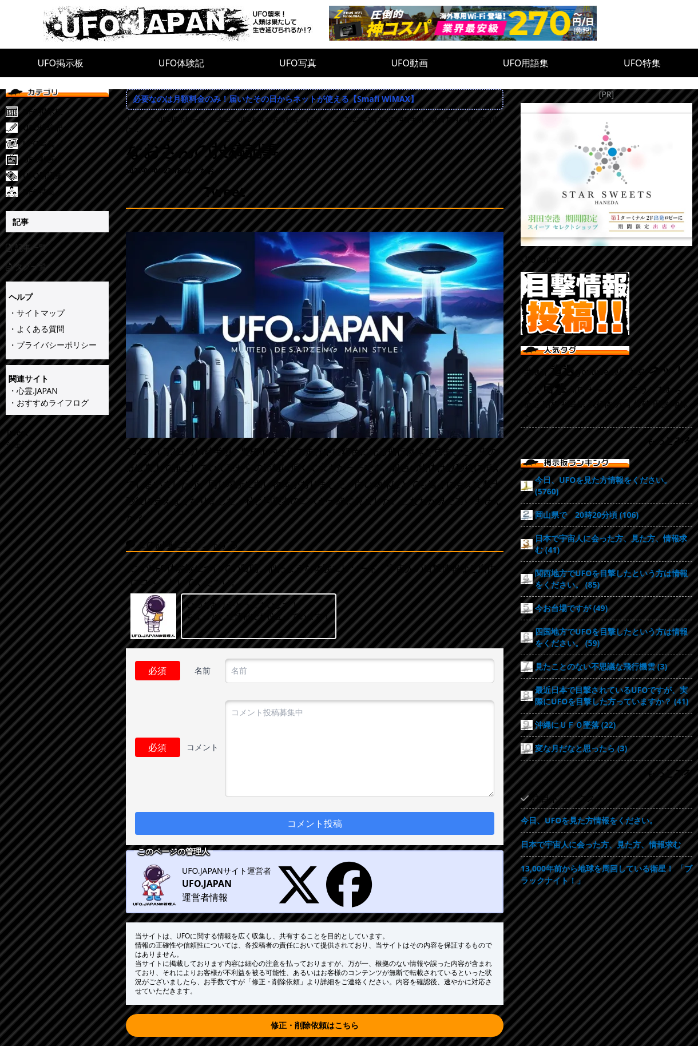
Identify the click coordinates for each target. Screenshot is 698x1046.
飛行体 (600, 403)
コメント (203, 747)
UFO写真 (297, 63)
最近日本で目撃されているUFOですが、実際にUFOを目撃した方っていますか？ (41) (612, 695)
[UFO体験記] (66, 128)
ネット (668, 370)
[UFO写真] (66, 144)
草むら (670, 390)
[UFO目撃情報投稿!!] (606, 303)
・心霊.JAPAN (33, 390)
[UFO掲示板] (66, 112)
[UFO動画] (66, 160)
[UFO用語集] (66, 176)
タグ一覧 (26, 266)
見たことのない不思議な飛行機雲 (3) (601, 666)
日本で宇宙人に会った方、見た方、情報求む (601, 844)
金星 (532, 403)
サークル (604, 390)
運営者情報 (205, 897)
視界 (619, 371)
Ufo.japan (541, 259)
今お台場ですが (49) (571, 608)
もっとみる (669, 440)
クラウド (639, 390)
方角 (623, 403)
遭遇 (562, 370)
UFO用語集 (526, 63)
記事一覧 (26, 247)
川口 (577, 390)
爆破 (642, 403)
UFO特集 (642, 63)
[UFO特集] (66, 192)
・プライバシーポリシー (53, 344)
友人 (532, 390)
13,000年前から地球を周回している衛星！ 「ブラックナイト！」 (606, 874)
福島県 (573, 403)
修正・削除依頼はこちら (315, 1025)
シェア (18, 444)
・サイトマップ (37, 312)
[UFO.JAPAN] (186, 24)
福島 (638, 371)
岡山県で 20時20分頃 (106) (586, 514)
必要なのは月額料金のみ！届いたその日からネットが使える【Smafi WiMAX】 (275, 98)
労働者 (536, 371)
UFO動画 (409, 63)
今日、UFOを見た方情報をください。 (589, 820)
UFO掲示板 (60, 63)
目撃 (554, 389)
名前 (203, 670)
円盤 (661, 403)
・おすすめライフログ (49, 402)
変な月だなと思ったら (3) (581, 748)
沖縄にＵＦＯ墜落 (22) (575, 724)
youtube (592, 371)
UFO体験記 (181, 63)
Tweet (17, 432)
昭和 (550, 403)
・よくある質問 (37, 328)
